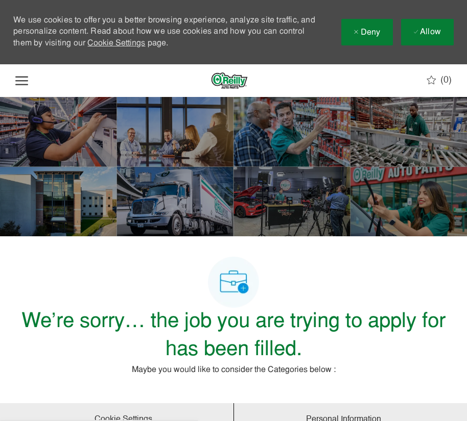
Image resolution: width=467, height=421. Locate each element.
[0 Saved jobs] (439, 80)
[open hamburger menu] (21, 80)
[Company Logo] (229, 80)
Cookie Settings (116, 43)
